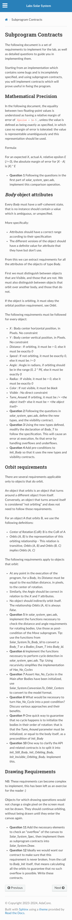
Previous (15, 887)
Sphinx (23, 909)
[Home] (6, 19)
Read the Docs (14, 913)
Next (60, 887)
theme (43, 909)
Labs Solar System (38, 5)
